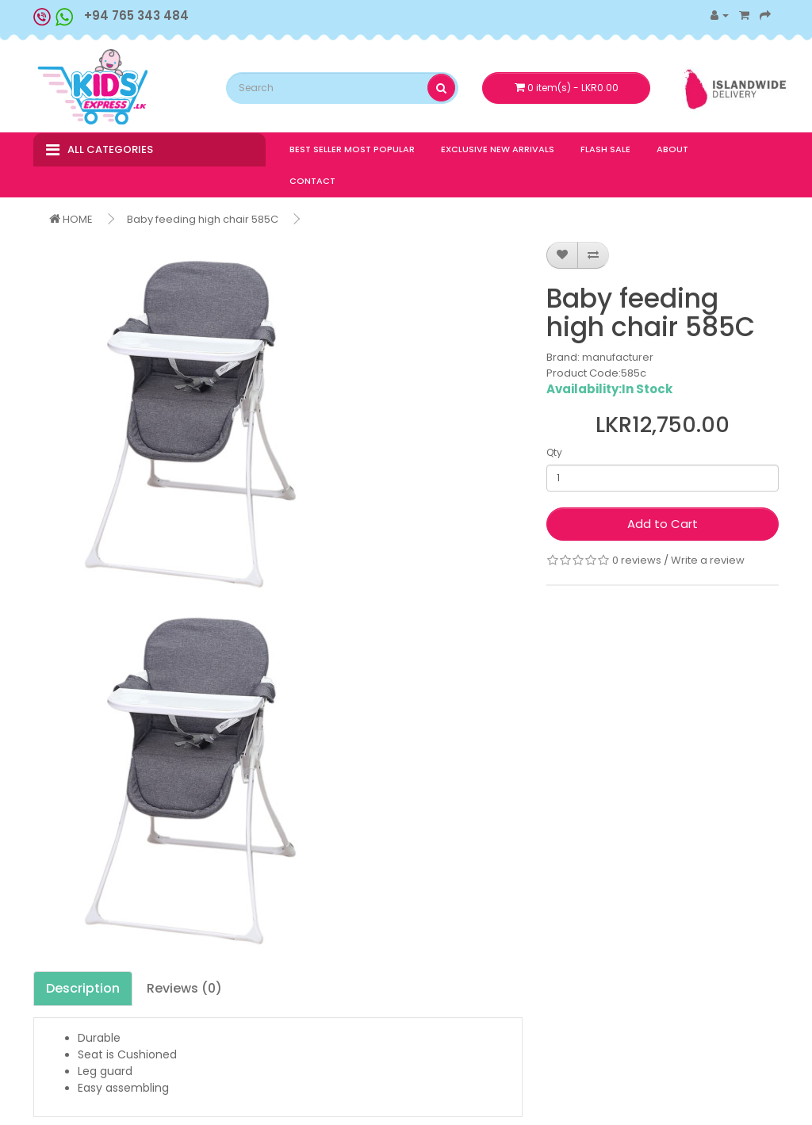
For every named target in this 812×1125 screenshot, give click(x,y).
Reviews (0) (184, 988)
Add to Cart (662, 523)
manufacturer (617, 357)
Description (83, 988)
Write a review (708, 560)
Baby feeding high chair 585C (202, 219)
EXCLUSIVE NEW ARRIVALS (497, 149)
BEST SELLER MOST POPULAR (352, 149)
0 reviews (636, 560)
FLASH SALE (605, 149)
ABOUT (672, 149)
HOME (71, 219)
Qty (554, 452)
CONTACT (312, 180)
